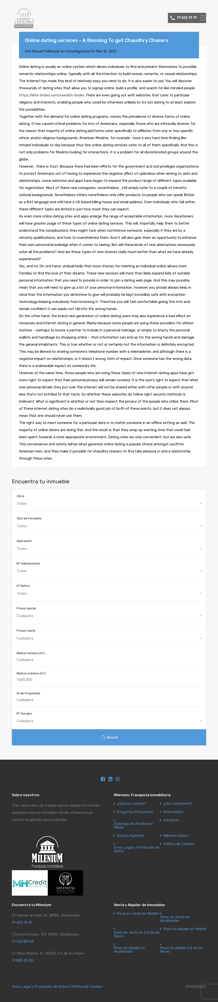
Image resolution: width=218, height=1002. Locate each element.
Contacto (171, 820)
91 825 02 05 (22, 960)
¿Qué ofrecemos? (177, 803)
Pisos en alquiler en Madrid (184, 929)
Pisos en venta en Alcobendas (175, 918)
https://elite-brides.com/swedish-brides (52, 95)
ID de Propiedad (28, 693)
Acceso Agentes (130, 835)
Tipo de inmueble (29, 518)
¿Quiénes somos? (131, 803)
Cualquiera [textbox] (25, 616)
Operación (24, 541)
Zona (20, 496)
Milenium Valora (175, 835)
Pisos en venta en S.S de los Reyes (137, 934)
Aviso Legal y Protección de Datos (136, 849)
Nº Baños (23, 586)
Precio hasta (26, 630)
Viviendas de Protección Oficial (133, 825)
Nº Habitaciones (28, 563)
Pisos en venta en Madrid (137, 913)
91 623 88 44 (22, 941)
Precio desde (26, 608)
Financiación (173, 812)
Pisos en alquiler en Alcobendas (129, 949)
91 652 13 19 (187, 18)
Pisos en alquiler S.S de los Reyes (181, 949)
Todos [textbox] (22, 526)
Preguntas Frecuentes (135, 812)
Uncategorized (78, 51)
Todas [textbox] (22, 503)
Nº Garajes (24, 713)
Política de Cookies (178, 844)
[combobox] (109, 503)
